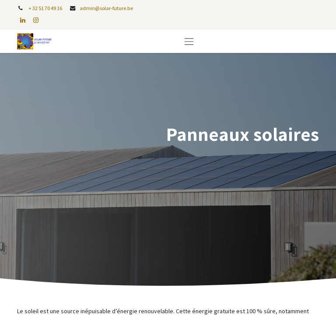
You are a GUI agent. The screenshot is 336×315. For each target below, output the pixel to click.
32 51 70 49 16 (47, 8)
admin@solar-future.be (106, 8)
